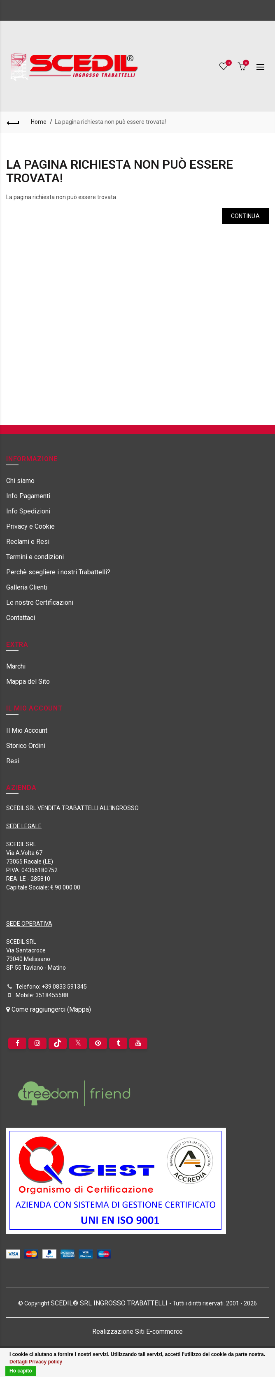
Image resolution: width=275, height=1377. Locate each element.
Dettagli (18, 1362)
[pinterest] (98, 1043)
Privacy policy (45, 1362)
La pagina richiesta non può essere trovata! (110, 121)
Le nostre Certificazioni (39, 602)
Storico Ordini (25, 746)
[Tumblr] (118, 1043)
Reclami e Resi (27, 542)
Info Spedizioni (28, 511)
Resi (12, 761)
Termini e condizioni (35, 557)
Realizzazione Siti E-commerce (137, 1331)
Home (39, 121)
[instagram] (37, 1043)
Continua (245, 216)
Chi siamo (20, 481)
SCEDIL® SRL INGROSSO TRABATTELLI (110, 1303)
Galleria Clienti (26, 587)
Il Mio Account (26, 730)
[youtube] (138, 1043)
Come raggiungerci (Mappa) (48, 1009)
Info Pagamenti (28, 496)
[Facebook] (17, 1043)
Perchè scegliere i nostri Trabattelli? (58, 572)
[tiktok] (58, 1043)
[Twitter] (78, 1043)
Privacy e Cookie (30, 526)
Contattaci (20, 618)
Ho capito (20, 1371)
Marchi (16, 666)
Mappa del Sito (28, 681)
